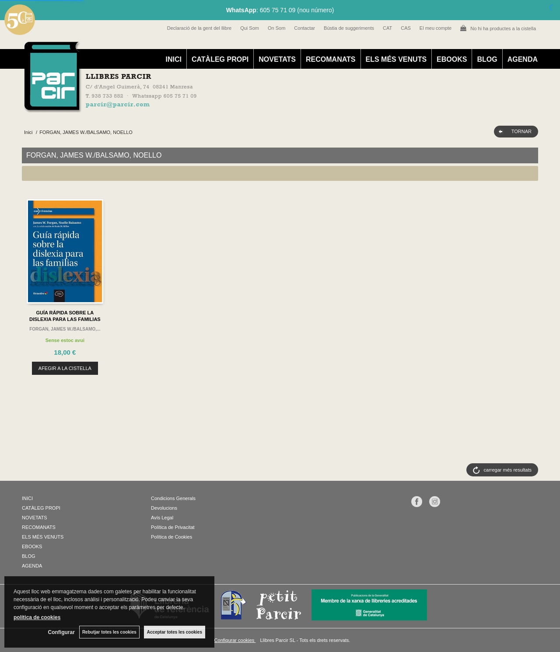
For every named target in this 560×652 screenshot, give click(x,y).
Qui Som (249, 28)
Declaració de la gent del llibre (199, 28)
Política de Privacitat (173, 527)
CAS (406, 28)
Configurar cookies (235, 640)
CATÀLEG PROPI (220, 59)
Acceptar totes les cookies (174, 632)
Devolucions (164, 508)
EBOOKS (452, 59)
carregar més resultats (508, 469)
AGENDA (523, 59)
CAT (387, 28)
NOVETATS (277, 59)
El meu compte (436, 28)
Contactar (304, 28)
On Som (276, 28)
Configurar (61, 632)
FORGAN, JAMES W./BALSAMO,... (64, 329)
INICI (173, 59)
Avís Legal (162, 517)
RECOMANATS (330, 59)
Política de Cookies (171, 536)
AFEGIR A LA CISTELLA (64, 368)
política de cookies (37, 617)
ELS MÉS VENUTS (396, 59)
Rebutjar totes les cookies (109, 632)
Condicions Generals (173, 498)
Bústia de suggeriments (349, 28)
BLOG (487, 59)
